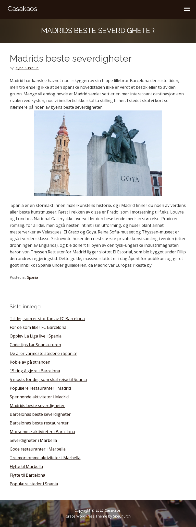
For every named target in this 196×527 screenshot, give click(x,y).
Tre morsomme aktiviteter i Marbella (45, 458)
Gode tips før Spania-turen (35, 344)
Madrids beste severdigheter (37, 405)
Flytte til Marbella (26, 466)
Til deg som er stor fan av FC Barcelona (47, 318)
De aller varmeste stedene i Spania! (43, 353)
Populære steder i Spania (34, 484)
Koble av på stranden (30, 362)
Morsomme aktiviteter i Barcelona (42, 431)
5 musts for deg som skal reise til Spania (48, 379)
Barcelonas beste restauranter (39, 423)
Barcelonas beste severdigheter (40, 414)
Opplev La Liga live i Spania (36, 336)
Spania (32, 277)
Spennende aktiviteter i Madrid (39, 397)
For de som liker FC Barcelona (38, 327)
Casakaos (22, 9)
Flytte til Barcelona (27, 475)
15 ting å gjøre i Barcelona (35, 371)
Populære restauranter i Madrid (40, 388)
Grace (70, 516)
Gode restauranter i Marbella (38, 449)
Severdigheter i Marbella (33, 440)
